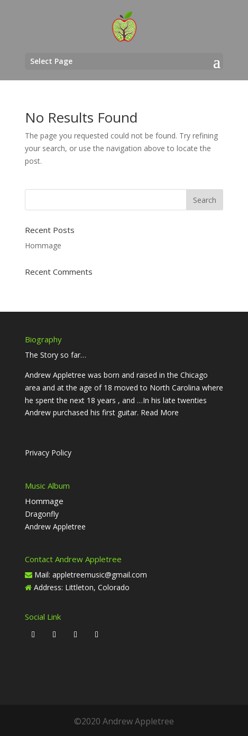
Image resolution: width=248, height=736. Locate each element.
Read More (160, 412)
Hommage (43, 245)
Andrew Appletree (55, 526)
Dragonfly (42, 514)
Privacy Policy (48, 453)
